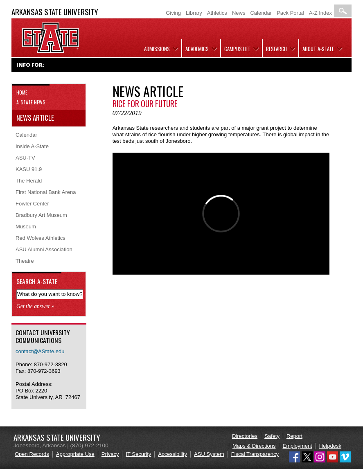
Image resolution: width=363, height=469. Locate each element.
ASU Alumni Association (44, 249)
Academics (197, 49)
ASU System (209, 454)
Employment (297, 446)
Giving (173, 13)
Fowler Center (32, 204)
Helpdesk (330, 446)
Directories (244, 436)
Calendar (261, 13)
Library (194, 13)
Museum (26, 226)
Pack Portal (290, 13)
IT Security (138, 454)
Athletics (217, 13)
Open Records (32, 454)
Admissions (157, 49)
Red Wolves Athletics (40, 238)
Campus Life (237, 49)
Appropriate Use (75, 454)
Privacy (110, 454)
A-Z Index (320, 13)
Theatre (25, 261)
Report (294, 436)
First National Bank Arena (46, 192)
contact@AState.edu (40, 351)
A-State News (30, 102)
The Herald (29, 181)
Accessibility (172, 454)
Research (276, 49)
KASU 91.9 (29, 169)
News (239, 13)
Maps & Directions (253, 446)
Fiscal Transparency (255, 454)
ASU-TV (25, 158)
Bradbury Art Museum (41, 215)
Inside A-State (32, 146)
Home (21, 92)
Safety (272, 436)
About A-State (318, 49)
